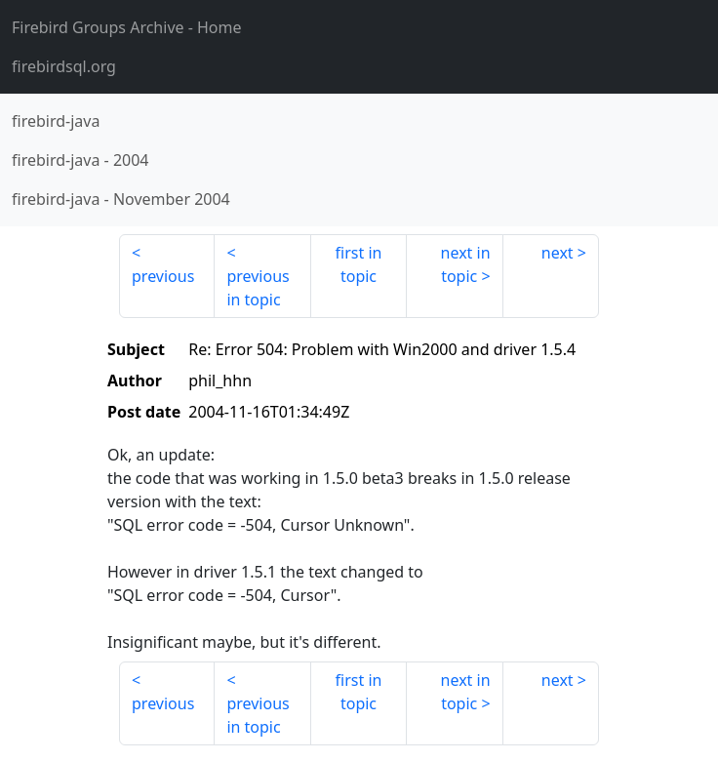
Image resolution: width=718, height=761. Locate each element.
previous (163, 276)
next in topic (466, 264)
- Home (127, 27)
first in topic (359, 264)
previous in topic (257, 287)
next (557, 252)
